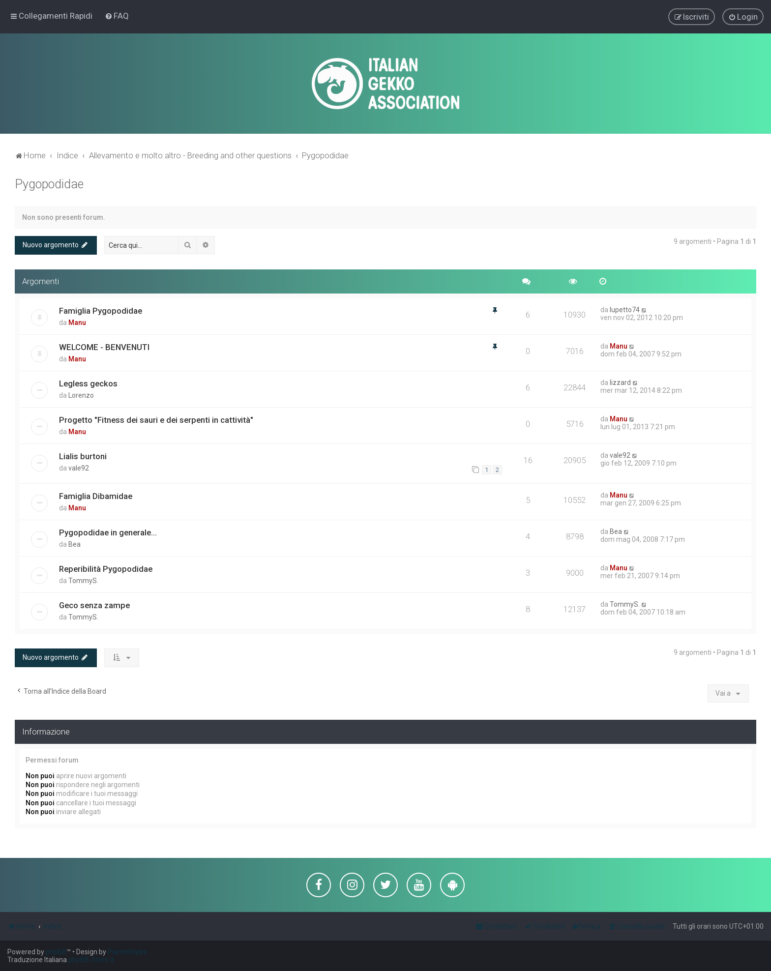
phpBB (56, 952)
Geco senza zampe (94, 604)
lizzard (620, 381)
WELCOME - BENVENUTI (104, 346)
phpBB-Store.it (91, 960)
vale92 (78, 467)
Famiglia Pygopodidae (100, 310)
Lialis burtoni (83, 455)
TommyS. (83, 580)
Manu (77, 321)
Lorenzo (81, 394)
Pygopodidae (49, 184)
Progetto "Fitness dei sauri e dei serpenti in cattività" (156, 419)
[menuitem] (116, 15)
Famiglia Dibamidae (95, 495)
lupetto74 (625, 309)
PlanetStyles (127, 952)
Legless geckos (88, 382)
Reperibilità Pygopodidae (105, 568)
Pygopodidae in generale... (108, 531)
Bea (74, 543)
